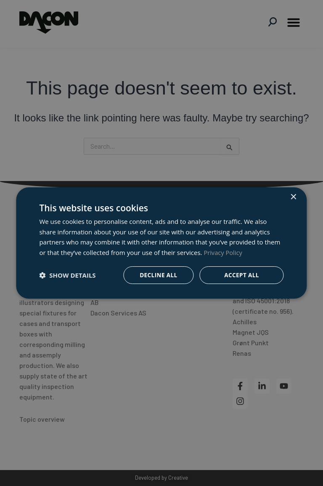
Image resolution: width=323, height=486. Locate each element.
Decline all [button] (157, 275)
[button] (67, 275)
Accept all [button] (241, 275)
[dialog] (161, 243)
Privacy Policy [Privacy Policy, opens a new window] (223, 252)
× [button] (293, 197)
